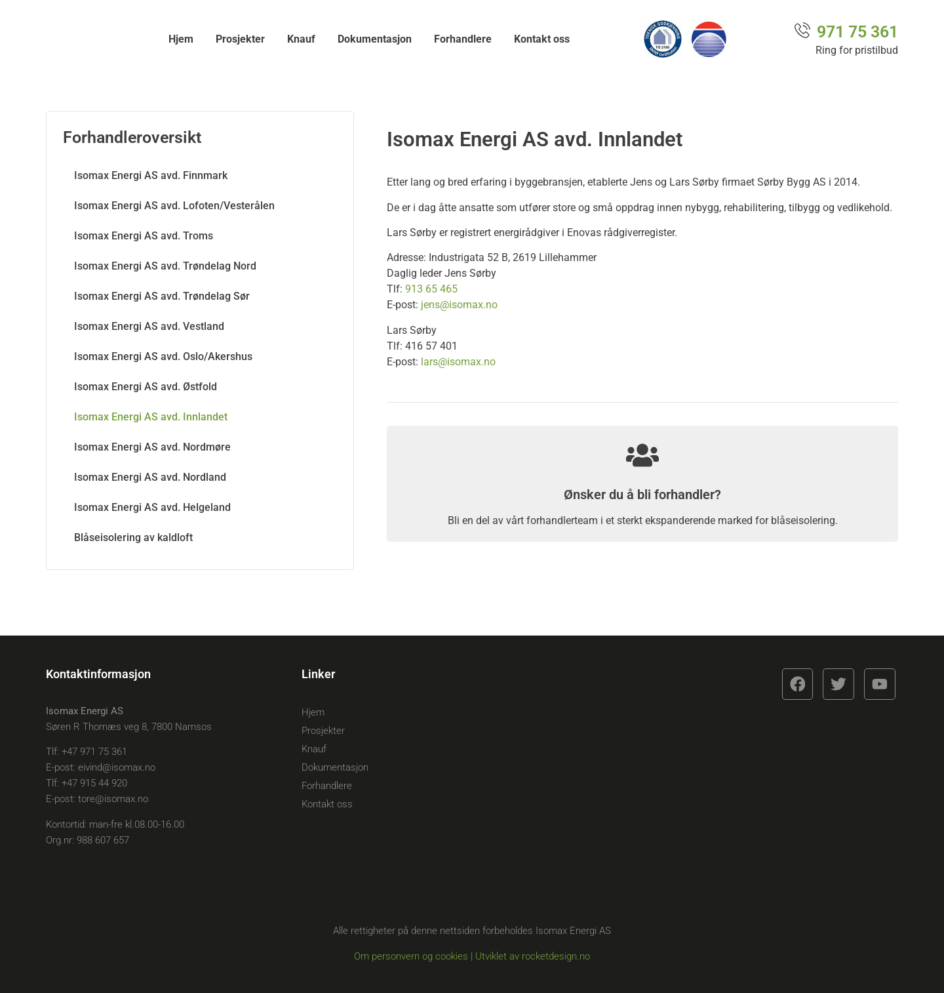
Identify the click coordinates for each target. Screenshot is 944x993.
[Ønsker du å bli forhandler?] (642, 455)
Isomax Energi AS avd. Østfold (145, 386)
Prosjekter (240, 39)
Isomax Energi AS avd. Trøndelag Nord (165, 266)
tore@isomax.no (113, 799)
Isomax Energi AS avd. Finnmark (150, 175)
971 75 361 (857, 31)
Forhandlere (463, 39)
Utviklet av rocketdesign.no (532, 956)
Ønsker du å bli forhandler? (642, 494)
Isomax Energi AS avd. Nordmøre (152, 447)
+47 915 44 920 (94, 783)
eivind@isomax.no (116, 767)
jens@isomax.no (459, 304)
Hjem (180, 39)
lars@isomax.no (458, 361)
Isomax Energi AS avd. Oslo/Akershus (163, 356)
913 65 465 (431, 289)
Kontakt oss (542, 39)
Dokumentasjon (375, 39)
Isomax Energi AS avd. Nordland (150, 477)
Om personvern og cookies (411, 956)
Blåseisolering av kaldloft (133, 537)
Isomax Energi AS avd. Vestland (149, 326)
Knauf (301, 39)
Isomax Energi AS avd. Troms (143, 236)
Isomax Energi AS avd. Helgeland (152, 507)
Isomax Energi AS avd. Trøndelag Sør (162, 296)
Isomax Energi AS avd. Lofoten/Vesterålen (174, 205)
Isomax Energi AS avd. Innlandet (150, 417)
